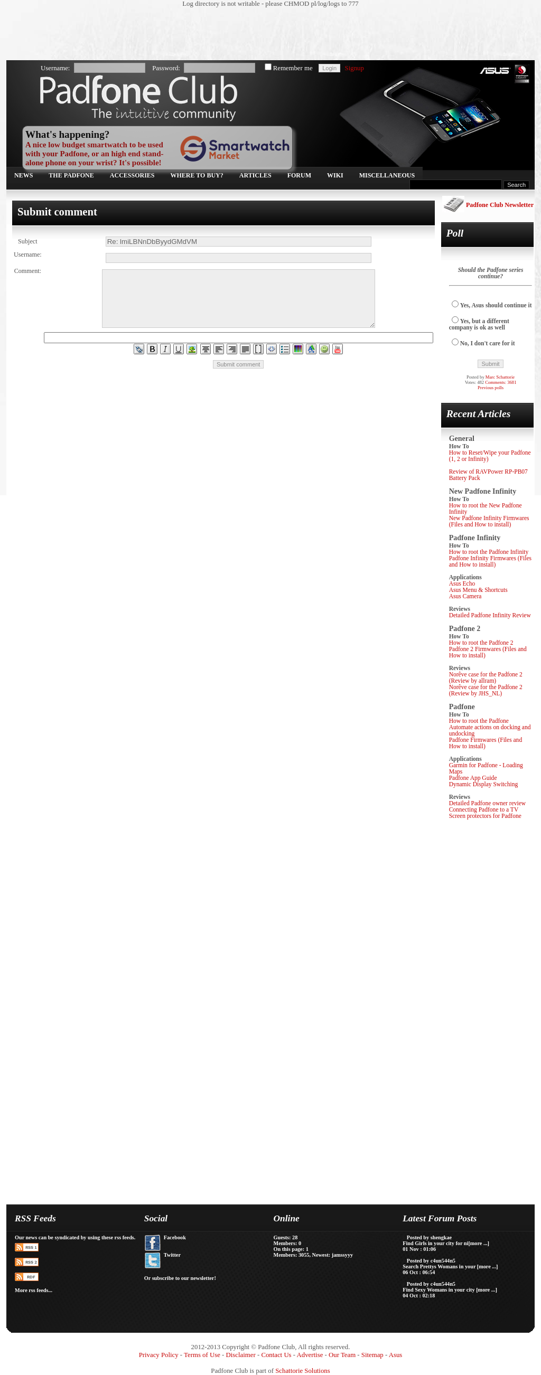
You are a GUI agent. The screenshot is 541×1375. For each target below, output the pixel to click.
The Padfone (71, 175)
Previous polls (490, 387)
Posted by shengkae (429, 1237)
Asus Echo (462, 583)
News (23, 175)
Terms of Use (202, 1355)
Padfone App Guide (473, 778)
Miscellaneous (387, 175)
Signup (354, 68)
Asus (396, 1355)
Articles (255, 175)
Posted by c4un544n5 (431, 1261)
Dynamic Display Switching (483, 784)
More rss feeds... (33, 1290)
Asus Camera (465, 596)
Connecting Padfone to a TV (484, 809)
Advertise (310, 1355)
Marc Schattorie (500, 377)
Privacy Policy (159, 1355)
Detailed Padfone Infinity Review (490, 615)
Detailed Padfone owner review (487, 803)
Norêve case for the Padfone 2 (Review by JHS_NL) (486, 690)
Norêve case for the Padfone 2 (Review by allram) (486, 677)
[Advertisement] (265, 34)
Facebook (175, 1237)
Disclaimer (241, 1355)
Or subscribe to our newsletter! (180, 1278)
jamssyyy (342, 1255)
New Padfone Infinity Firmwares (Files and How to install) (489, 521)
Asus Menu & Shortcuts (478, 590)
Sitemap (372, 1355)
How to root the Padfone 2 (481, 642)
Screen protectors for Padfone (485, 816)
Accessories (132, 175)
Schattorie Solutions (302, 1370)
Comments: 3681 (500, 382)
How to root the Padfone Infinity (489, 552)
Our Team (342, 1355)
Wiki (335, 175)
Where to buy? (197, 175)
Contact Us (276, 1355)
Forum (299, 175)
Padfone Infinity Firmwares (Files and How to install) (490, 561)
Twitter (172, 1255)
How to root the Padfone (479, 721)
